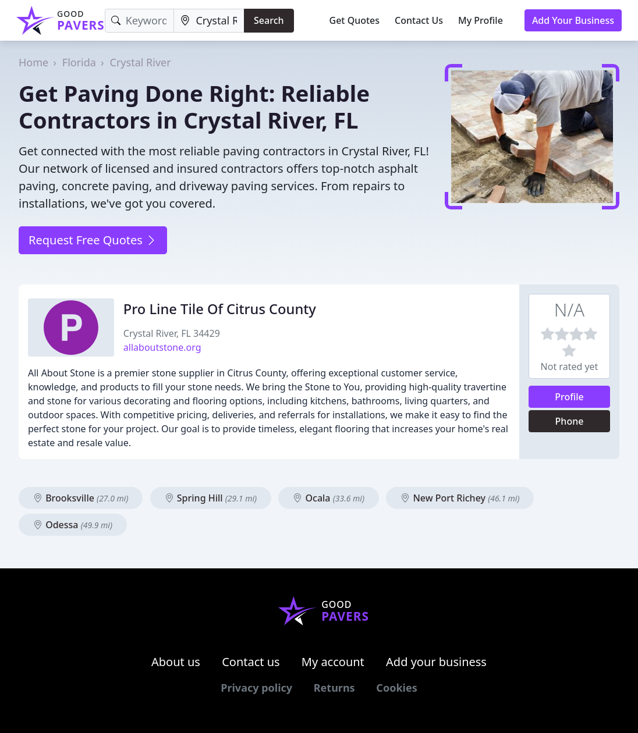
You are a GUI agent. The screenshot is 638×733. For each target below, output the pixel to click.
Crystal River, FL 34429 (171, 333)
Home (33, 62)
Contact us (251, 662)
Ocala (328, 498)
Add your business (436, 662)
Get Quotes (354, 20)
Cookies (396, 688)
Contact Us (419, 20)
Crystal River (140, 62)
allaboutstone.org (162, 347)
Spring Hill (211, 498)
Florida (79, 62)
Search (268, 20)
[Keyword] (140, 21)
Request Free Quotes (93, 240)
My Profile (480, 20)
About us (175, 662)
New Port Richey (459, 498)
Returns (334, 688)
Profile (569, 396)
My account (333, 662)
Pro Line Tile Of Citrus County (219, 309)
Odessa (72, 524)
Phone (569, 421)
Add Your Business (573, 20)
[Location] (208, 21)
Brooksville (80, 498)
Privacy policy (256, 688)
